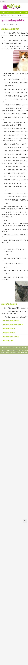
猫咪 (8, 15)
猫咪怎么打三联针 (8, 340)
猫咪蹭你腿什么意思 (9, 328)
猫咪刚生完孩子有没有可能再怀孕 (13, 324)
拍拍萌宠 (4, 1)
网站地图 (21, 350)
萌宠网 (3, 12)
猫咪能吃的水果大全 (9, 332)
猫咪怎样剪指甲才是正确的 (11, 336)
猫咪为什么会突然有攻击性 (11, 320)
